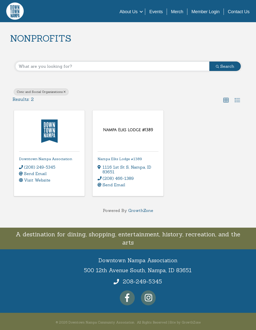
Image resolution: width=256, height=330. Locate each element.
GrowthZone (140, 210)
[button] (226, 100)
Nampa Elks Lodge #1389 (120, 159)
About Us (128, 11)
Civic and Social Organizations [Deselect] (41, 92)
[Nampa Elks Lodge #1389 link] (128, 130)
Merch (177, 11)
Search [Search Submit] (225, 66)
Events (156, 11)
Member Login (205, 11)
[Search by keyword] (112, 66)
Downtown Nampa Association (45, 159)
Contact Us (239, 11)
